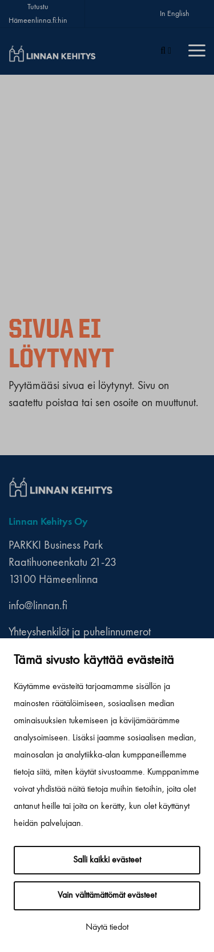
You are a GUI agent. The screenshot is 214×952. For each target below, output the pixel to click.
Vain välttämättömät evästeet (107, 895)
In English (174, 14)
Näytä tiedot (107, 927)
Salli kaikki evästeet (107, 860)
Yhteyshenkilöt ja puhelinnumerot (80, 632)
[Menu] (196, 51)
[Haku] (166, 51)
